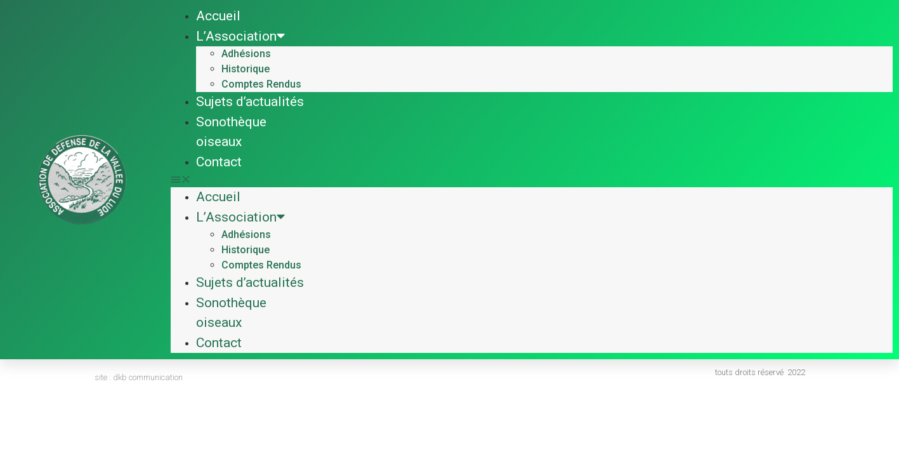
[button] (532, 179)
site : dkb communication (139, 377)
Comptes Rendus (261, 84)
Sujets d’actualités (250, 101)
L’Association (240, 36)
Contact (219, 161)
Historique (245, 69)
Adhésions (246, 54)
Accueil (218, 15)
